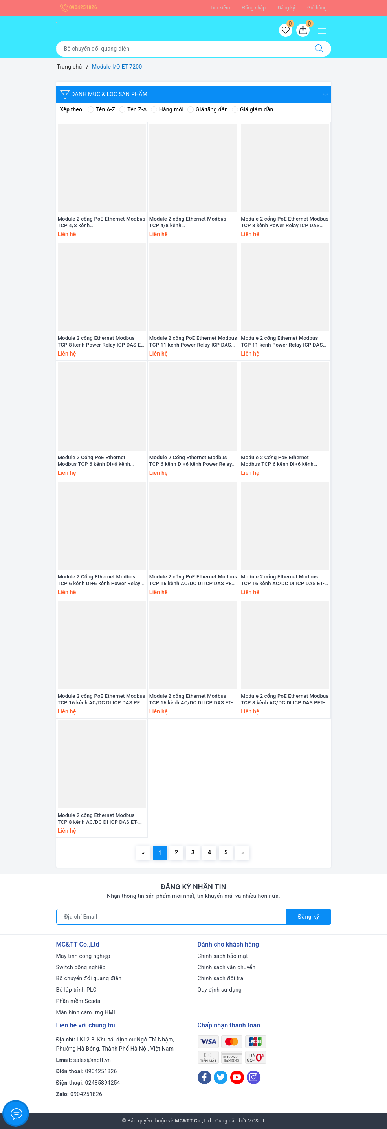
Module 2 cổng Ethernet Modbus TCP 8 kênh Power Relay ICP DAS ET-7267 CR (101, 341)
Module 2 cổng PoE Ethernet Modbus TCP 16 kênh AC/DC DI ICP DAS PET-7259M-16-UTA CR (193, 580)
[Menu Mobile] (324, 30)
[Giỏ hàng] (303, 30)
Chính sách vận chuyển (227, 967)
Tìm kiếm (220, 8)
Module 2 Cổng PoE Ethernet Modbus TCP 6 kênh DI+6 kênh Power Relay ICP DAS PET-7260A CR (101, 461)
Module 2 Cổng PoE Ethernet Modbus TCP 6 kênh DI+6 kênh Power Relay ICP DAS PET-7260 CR (282, 461)
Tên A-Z (101, 109)
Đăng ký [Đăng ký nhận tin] (308, 917)
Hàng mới (167, 109)
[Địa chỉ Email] (171, 917)
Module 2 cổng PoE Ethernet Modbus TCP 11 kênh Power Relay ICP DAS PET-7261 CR (193, 341)
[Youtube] (237, 1077)
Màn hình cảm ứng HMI (86, 1012)
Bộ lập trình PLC (76, 990)
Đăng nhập (254, 8)
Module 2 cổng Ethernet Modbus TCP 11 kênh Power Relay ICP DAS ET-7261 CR (282, 341)
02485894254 (102, 1083)
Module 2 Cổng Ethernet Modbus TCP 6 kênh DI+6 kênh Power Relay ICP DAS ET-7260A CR (190, 461)
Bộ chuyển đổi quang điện (89, 978)
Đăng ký (286, 8)
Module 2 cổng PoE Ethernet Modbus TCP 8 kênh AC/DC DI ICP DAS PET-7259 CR (284, 699)
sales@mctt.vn (92, 1060)
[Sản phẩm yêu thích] (285, 30)
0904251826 (78, 7)
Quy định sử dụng (220, 990)
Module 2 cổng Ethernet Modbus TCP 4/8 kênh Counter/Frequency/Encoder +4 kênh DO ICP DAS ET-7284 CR (193, 222)
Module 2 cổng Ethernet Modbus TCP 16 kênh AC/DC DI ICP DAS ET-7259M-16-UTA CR (283, 580)
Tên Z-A (133, 109)
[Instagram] (253, 1077)
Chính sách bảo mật (223, 956)
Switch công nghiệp (81, 967)
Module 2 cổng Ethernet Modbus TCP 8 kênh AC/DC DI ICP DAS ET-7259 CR (98, 819)
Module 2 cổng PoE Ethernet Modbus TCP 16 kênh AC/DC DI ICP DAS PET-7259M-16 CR (101, 699)
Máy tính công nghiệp (83, 956)
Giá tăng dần (207, 109)
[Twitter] (220, 1077)
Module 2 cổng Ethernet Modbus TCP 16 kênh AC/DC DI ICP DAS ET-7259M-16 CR (191, 699)
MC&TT (256, 1121)
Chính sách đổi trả (221, 978)
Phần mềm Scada (78, 1001)
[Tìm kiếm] (319, 49)
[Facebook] (204, 1077)
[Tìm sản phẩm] (181, 49)
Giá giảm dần (252, 109)
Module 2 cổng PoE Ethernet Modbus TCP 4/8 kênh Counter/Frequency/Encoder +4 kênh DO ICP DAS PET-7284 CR (101, 222)
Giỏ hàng (316, 8)
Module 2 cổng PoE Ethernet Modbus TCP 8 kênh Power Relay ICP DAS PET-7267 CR (284, 222)
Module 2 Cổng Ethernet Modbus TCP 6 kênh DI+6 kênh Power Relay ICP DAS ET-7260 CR (99, 580)
